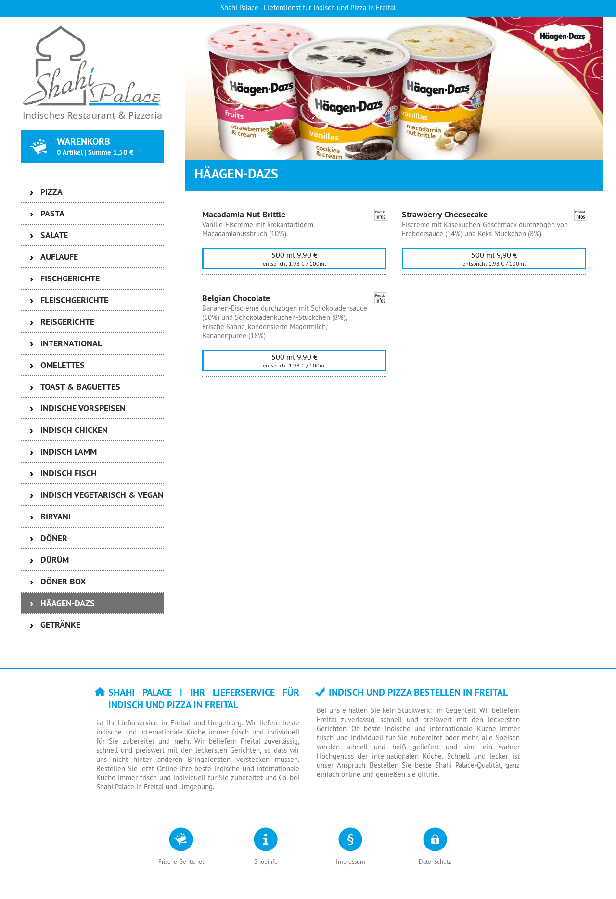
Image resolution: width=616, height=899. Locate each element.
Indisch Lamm (68, 451)
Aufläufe (59, 256)
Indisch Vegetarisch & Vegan (102, 494)
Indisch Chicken (74, 429)
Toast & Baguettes (80, 386)
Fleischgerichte (74, 299)
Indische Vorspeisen (83, 408)
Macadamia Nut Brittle (243, 214)
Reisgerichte (67, 321)
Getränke (60, 624)
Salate (54, 235)
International (71, 343)
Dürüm (54, 559)
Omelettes (62, 364)
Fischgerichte (70, 278)
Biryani (55, 516)
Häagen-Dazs (67, 602)
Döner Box (63, 581)
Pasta (52, 213)
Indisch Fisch (68, 473)
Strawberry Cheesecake (445, 214)
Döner (53, 538)
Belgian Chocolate (236, 298)
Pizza (51, 191)
